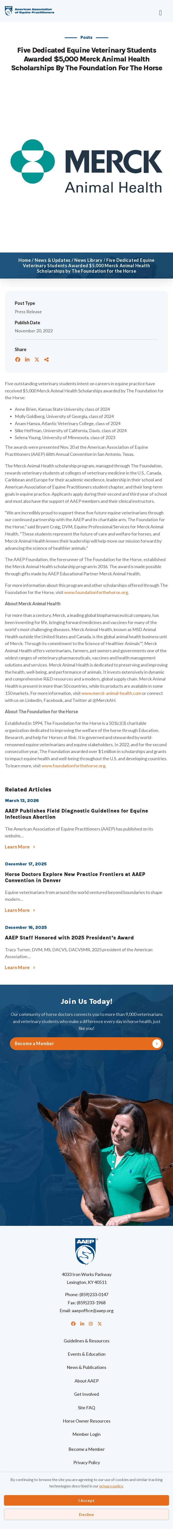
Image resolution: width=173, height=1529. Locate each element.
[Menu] (147, 11)
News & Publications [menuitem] (86, 1367)
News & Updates (53, 260)
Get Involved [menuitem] (86, 1394)
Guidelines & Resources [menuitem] (87, 1340)
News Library (88, 260)
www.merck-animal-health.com (111, 693)
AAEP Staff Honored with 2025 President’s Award (69, 938)
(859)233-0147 (93, 1294)
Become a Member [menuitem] (86, 1449)
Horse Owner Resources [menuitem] (86, 1421)
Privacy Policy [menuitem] (86, 1462)
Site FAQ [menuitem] (86, 1407)
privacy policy (111, 1486)
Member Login (86, 1434)
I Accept (87, 1500)
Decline (86, 1514)
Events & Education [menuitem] (87, 1354)
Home (24, 260)
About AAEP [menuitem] (87, 1380)
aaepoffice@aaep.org (92, 1310)
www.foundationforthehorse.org (96, 592)
